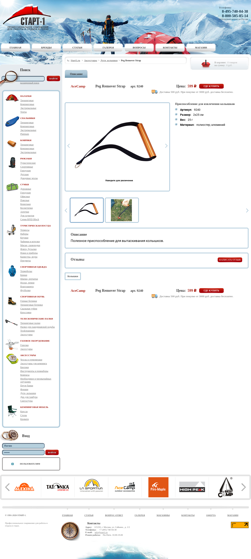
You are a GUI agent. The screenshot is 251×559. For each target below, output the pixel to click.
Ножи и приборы (29, 253)
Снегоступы (26, 400)
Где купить (211, 86)
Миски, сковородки (30, 245)
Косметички (26, 208)
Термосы (24, 230)
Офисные (25, 196)
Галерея (108, 47)
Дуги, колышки (28, 393)
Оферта (211, 515)
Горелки (24, 345)
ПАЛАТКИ (26, 96)
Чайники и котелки (30, 241)
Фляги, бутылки (28, 249)
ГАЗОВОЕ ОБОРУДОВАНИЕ (35, 341)
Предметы (25, 260)
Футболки (25, 290)
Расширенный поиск (29, 83)
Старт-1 (28, 17)
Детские (24, 174)
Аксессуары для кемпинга (33, 363)
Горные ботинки (28, 301)
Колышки (72, 276)
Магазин (201, 47)
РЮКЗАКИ (26, 158)
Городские (25, 170)
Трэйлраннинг (27, 330)
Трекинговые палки (30, 323)
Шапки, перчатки (29, 278)
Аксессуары (26, 334)
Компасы (25, 375)
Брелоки (24, 367)
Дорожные (25, 188)
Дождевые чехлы (29, 178)
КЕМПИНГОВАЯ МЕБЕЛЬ (34, 407)
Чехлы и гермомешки (31, 359)
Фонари (24, 389)
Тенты (23, 112)
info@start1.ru (101, 532)
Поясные (24, 200)
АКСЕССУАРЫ (28, 355)
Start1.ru (75, 60)
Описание (76, 74)
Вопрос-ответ (114, 515)
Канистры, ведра (28, 256)
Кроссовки (25, 312)
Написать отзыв (230, 259)
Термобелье (26, 271)
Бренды (46, 47)
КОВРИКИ (25, 140)
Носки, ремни (27, 282)
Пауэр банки (26, 385)
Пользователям (30, 464)
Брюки (23, 275)
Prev (68, 146)
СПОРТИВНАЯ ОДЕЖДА (33, 267)
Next (166, 146)
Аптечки (24, 211)
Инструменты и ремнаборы (34, 371)
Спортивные (26, 166)
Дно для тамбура (29, 397)
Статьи (77, 47)
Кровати (24, 419)
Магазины (163, 515)
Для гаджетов (27, 215)
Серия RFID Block (29, 219)
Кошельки (25, 204)
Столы (23, 415)
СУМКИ (24, 184)
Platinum (24, 134)
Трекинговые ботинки (31, 304)
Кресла (24, 411)
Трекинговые (27, 100)
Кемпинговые (27, 104)
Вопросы (139, 47)
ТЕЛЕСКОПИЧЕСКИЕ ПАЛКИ (36, 318)
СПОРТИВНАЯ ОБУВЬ (32, 296)
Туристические (28, 163)
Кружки (24, 237)
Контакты (170, 47)
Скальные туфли (28, 308)
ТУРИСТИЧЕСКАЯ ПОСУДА (35, 225)
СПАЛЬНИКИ (27, 118)
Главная (15, 47)
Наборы (24, 233)
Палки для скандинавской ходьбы (37, 327)
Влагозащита (27, 286)
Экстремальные (28, 108)
